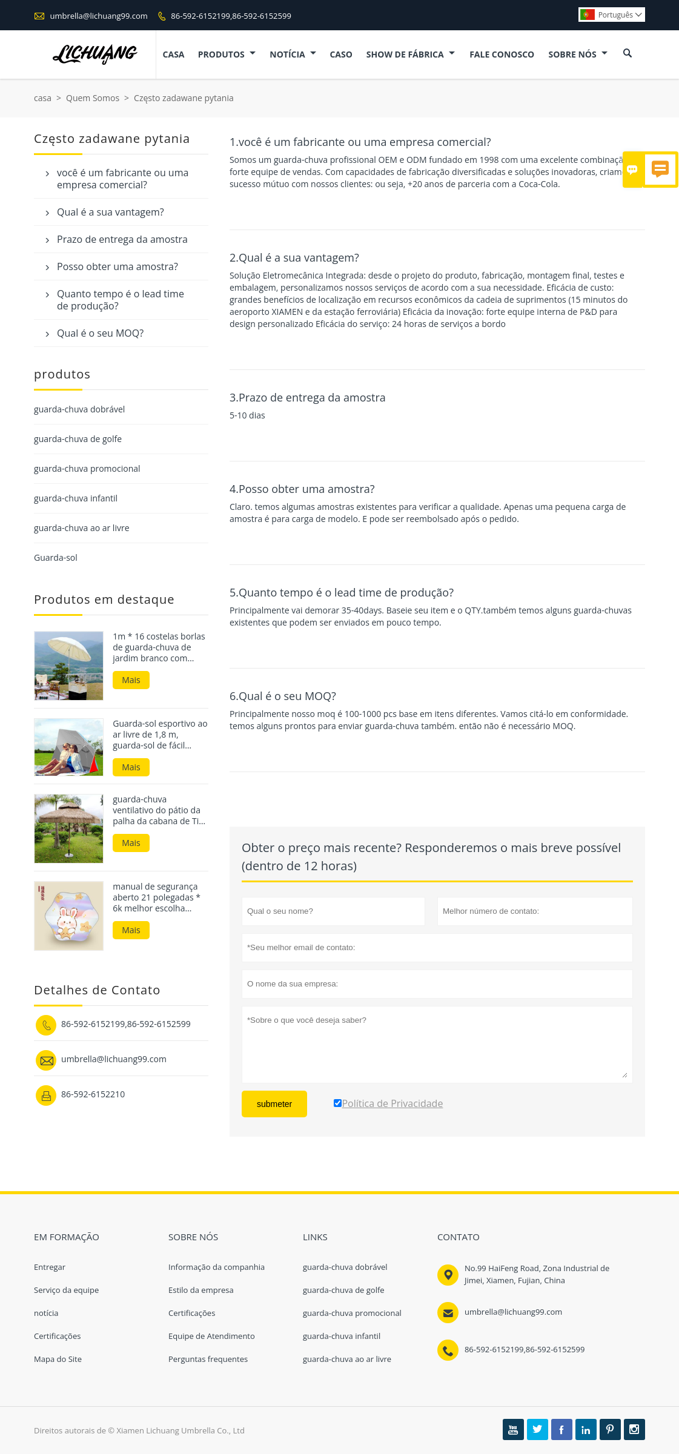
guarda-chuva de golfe (78, 438)
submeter (274, 1104)
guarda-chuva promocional (87, 468)
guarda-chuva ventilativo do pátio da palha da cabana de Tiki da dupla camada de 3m (160, 810)
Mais (131, 680)
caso (341, 54)
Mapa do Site (58, 1358)
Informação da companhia (216, 1266)
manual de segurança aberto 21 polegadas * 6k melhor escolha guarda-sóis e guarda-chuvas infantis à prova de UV (158, 897)
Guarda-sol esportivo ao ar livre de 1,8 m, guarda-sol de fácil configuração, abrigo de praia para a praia (160, 734)
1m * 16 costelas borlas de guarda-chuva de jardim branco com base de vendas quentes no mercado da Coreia (160, 647)
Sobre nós (578, 54)
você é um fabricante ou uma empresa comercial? (122, 179)
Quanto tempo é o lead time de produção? (120, 300)
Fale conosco (501, 54)
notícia (293, 54)
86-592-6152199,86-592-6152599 (231, 15)
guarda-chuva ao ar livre (81, 528)
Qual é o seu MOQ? (100, 333)
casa (174, 54)
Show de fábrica (410, 54)
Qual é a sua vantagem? (110, 212)
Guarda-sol (56, 557)
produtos (227, 54)
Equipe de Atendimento (211, 1335)
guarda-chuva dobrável (79, 409)
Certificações (57, 1335)
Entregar (49, 1266)
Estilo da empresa (201, 1289)
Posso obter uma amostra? (117, 266)
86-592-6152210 (93, 1094)
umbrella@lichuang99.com (98, 15)
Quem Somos (92, 98)
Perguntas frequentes (208, 1358)
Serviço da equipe (66, 1289)
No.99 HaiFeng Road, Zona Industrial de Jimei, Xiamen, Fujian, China (537, 1274)
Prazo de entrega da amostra (122, 239)
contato (458, 1237)
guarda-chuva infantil (76, 498)
